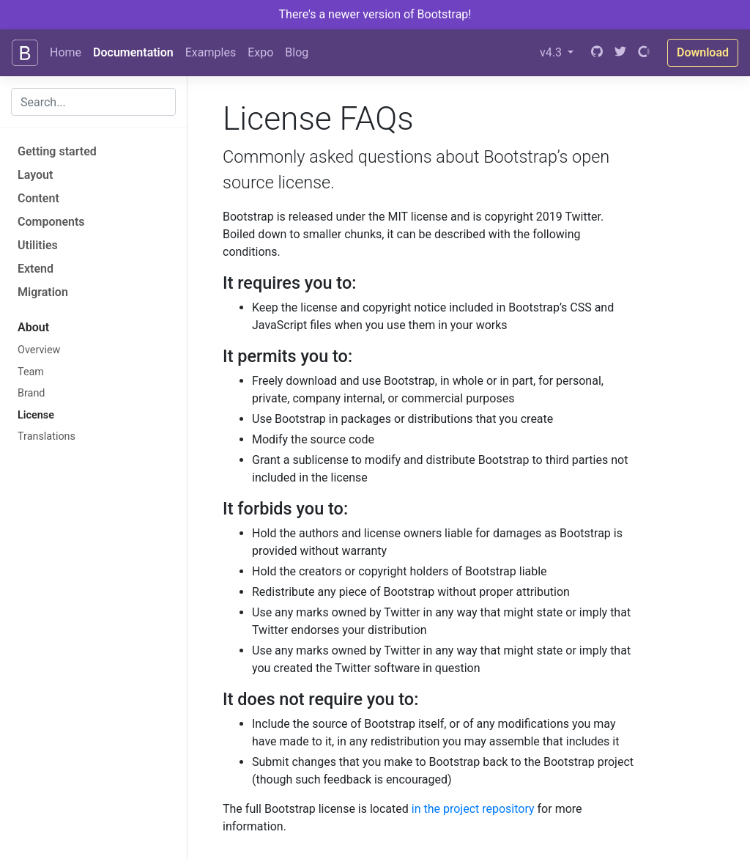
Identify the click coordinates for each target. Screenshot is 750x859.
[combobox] (93, 102)
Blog (296, 52)
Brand (31, 393)
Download (703, 52)
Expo (260, 52)
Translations (46, 436)
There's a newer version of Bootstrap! (375, 14)
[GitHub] (597, 52)
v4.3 (552, 52)
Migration (43, 292)
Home (65, 52)
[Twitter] (620, 52)
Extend (35, 269)
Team (31, 372)
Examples (210, 52)
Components (51, 222)
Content (38, 198)
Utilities (38, 245)
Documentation (133, 52)
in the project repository (473, 809)
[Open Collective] (644, 52)
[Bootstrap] (25, 53)
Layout (35, 175)
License (36, 415)
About (33, 327)
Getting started (57, 151)
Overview (39, 350)
